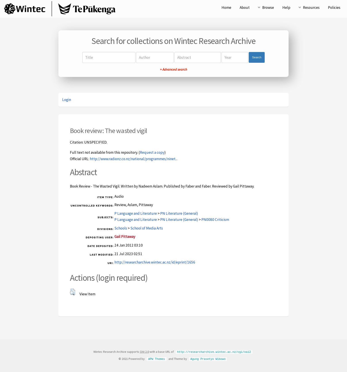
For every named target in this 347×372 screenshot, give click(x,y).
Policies (334, 7)
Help (286, 7)
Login (66, 99)
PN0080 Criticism (215, 219)
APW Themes (156, 359)
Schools (120, 228)
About (245, 7)
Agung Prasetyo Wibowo (208, 359)
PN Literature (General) (179, 213)
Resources (311, 7)
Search (256, 57)
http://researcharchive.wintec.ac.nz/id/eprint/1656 (154, 262)
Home (226, 7)
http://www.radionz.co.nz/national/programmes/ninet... (133, 158)
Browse (268, 7)
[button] (72, 292)
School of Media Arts (146, 228)
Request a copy (152, 152)
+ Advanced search (173, 69)
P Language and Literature (135, 213)
